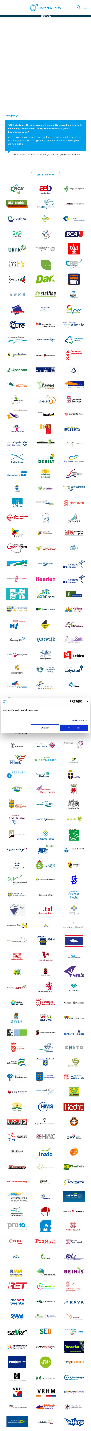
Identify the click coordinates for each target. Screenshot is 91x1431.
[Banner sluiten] (87, 701)
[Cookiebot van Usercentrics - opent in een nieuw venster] (71, 701)
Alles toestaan (74, 728)
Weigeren (45, 728)
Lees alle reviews (45, 174)
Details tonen (78, 720)
